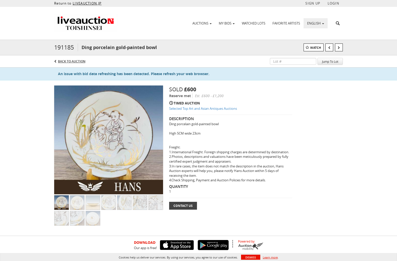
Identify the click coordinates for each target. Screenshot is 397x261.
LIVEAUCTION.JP (87, 3)
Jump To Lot (330, 61)
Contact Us (183, 206)
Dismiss (250, 257)
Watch (315, 48)
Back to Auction (71, 61)
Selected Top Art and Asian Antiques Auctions (203, 108)
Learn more (270, 257)
